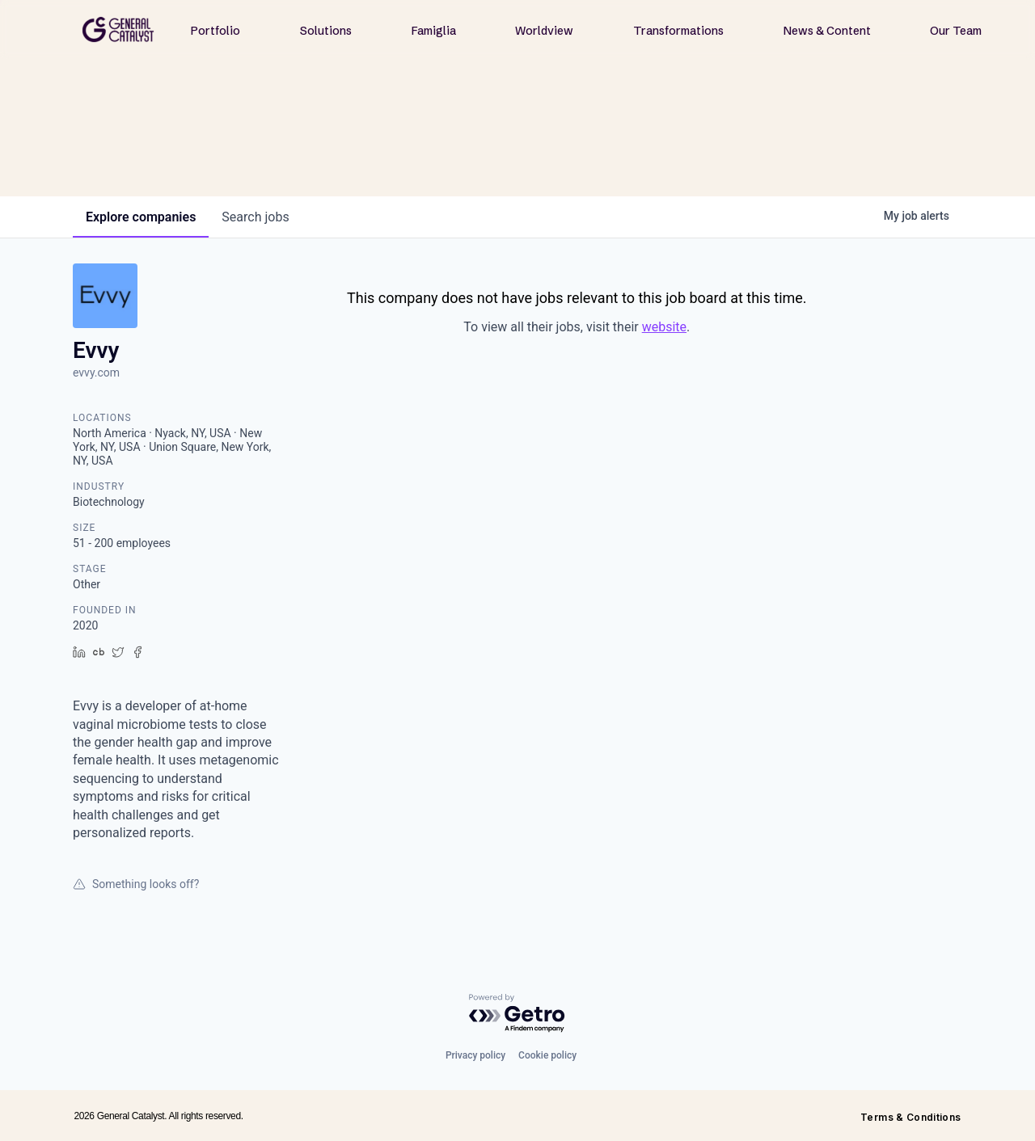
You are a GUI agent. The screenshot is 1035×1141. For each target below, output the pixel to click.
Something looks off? (136, 884)
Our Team (956, 30)
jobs (255, 217)
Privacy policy (475, 1055)
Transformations (678, 30)
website (664, 327)
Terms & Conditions (910, 1117)
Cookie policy (547, 1055)
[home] (118, 29)
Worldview (544, 30)
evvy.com (96, 372)
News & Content (827, 30)
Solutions (326, 30)
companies (141, 217)
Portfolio (215, 30)
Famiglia (434, 30)
